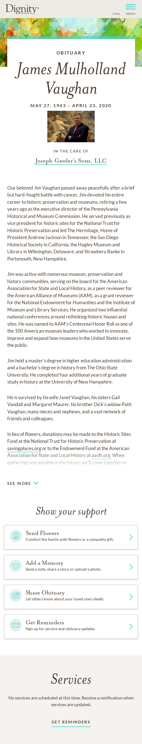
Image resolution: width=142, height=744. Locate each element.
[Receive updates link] (71, 723)
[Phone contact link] (116, 13)
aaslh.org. (101, 455)
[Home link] (22, 9)
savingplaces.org (24, 448)
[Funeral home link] (71, 160)
